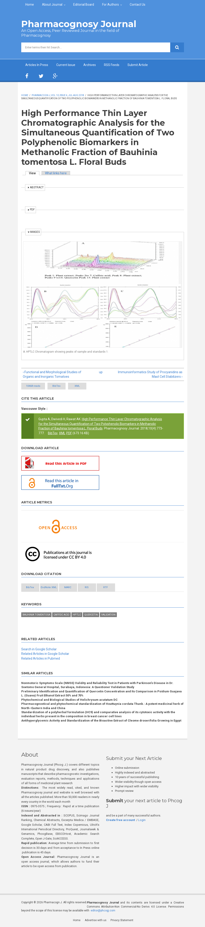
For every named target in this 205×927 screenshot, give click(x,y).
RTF (130, 587)
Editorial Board (83, 4)
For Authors (110, 4)
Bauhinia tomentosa (36, 614)
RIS (106, 587)
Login (142, 820)
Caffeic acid (61, 614)
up (101, 372)
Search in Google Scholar (39, 649)
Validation (108, 614)
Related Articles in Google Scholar (45, 654)
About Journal (52, 4)
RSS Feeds (111, 65)
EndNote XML (57, 587)
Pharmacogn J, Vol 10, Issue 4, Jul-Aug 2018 (58, 95)
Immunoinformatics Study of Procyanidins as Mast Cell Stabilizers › (150, 374)
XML (85, 385)
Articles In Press (36, 65)
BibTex (59, 385)
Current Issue (65, 65)
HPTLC (77, 614)
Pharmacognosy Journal (78, 23)
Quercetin (91, 614)
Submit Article (137, 65)
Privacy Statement (122, 920)
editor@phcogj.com (103, 910)
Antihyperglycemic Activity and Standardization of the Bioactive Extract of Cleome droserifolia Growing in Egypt (101, 720)
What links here (56, 173)
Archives (89, 65)
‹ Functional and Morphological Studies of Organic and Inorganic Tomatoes (52, 374)
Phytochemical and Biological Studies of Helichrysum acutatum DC (69, 699)
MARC (81, 587)
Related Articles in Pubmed (40, 658)
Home (29, 4)
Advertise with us (96, 920)
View (34, 173)
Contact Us (137, 4)
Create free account (120, 820)
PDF (69, 433)
